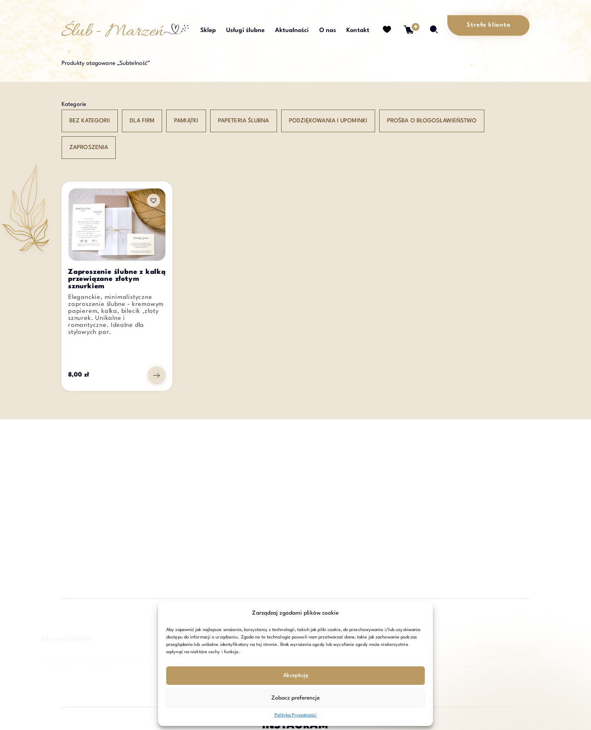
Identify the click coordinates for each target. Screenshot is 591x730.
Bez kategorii (89, 121)
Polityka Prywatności (296, 715)
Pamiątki (186, 121)
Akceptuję (295, 675)
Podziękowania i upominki (328, 121)
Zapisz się (475, 654)
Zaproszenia (88, 147)
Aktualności (292, 31)
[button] (153, 200)
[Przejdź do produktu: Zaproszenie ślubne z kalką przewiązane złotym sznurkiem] (156, 375)
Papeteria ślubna (243, 121)
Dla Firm (142, 121)
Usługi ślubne (245, 31)
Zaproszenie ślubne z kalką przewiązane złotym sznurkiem (117, 279)
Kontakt (357, 31)
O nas (328, 31)
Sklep (208, 31)
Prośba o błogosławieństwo (432, 121)
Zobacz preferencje (295, 698)
